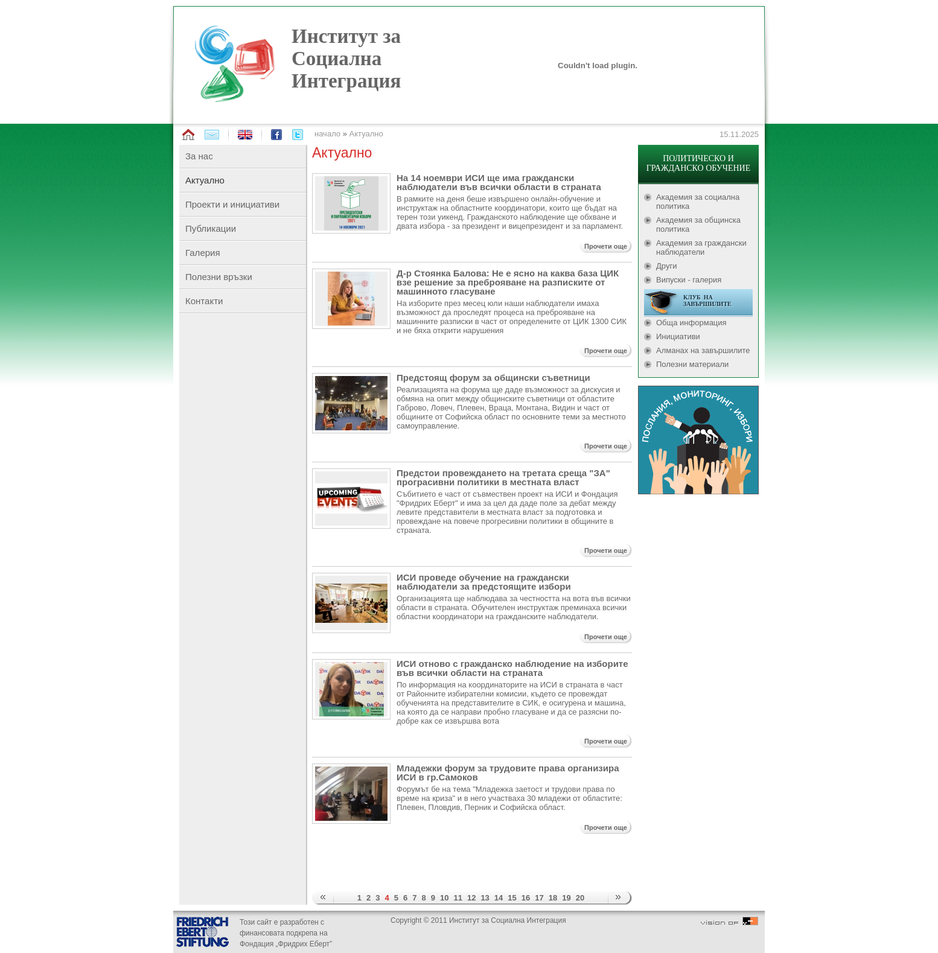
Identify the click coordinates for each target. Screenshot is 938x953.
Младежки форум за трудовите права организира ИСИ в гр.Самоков (508, 772)
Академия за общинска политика (698, 224)
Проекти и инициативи (232, 204)
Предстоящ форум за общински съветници (493, 377)
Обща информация (691, 322)
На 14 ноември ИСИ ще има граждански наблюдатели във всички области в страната (499, 182)
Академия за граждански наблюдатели (701, 247)
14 (498, 897)
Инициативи (678, 336)
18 (553, 897)
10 (444, 897)
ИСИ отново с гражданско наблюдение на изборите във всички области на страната (512, 668)
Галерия (202, 252)
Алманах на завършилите (703, 350)
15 (512, 897)
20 (580, 897)
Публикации (210, 228)
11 (457, 897)
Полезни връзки (218, 277)
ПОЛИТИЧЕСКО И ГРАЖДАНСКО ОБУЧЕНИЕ (698, 163)
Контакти (204, 301)
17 (539, 897)
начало (327, 133)
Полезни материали (692, 364)
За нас (199, 156)
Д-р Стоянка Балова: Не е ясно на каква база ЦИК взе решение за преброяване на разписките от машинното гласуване (508, 282)
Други (666, 265)
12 (471, 897)
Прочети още (605, 246)
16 (526, 897)
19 (566, 897)
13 (484, 897)
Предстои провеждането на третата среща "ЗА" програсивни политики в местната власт (503, 477)
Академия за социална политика (697, 202)
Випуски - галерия (688, 279)
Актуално (366, 133)
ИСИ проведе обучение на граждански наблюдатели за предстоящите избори (484, 581)
